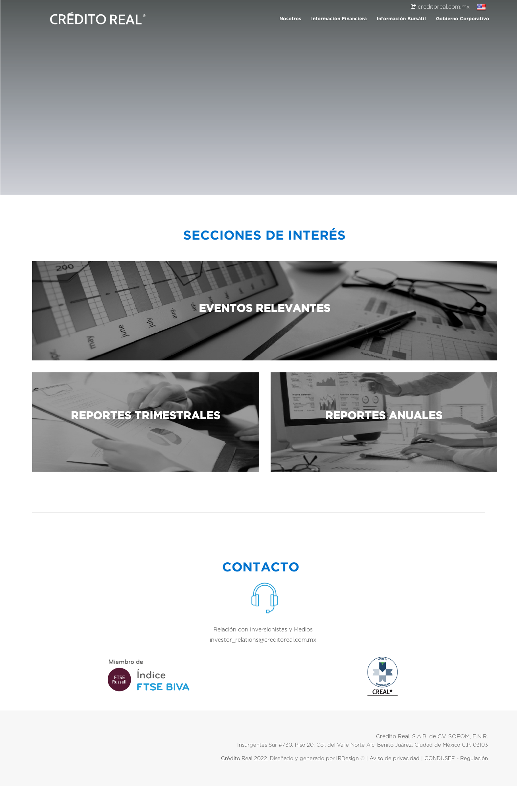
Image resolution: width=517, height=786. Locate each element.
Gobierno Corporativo (462, 19)
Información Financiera (339, 19)
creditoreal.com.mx (440, 7)
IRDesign (347, 759)
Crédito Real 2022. (244, 759)
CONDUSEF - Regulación (457, 759)
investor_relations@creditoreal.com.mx (264, 640)
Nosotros (290, 19)
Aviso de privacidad (395, 759)
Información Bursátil (401, 19)
